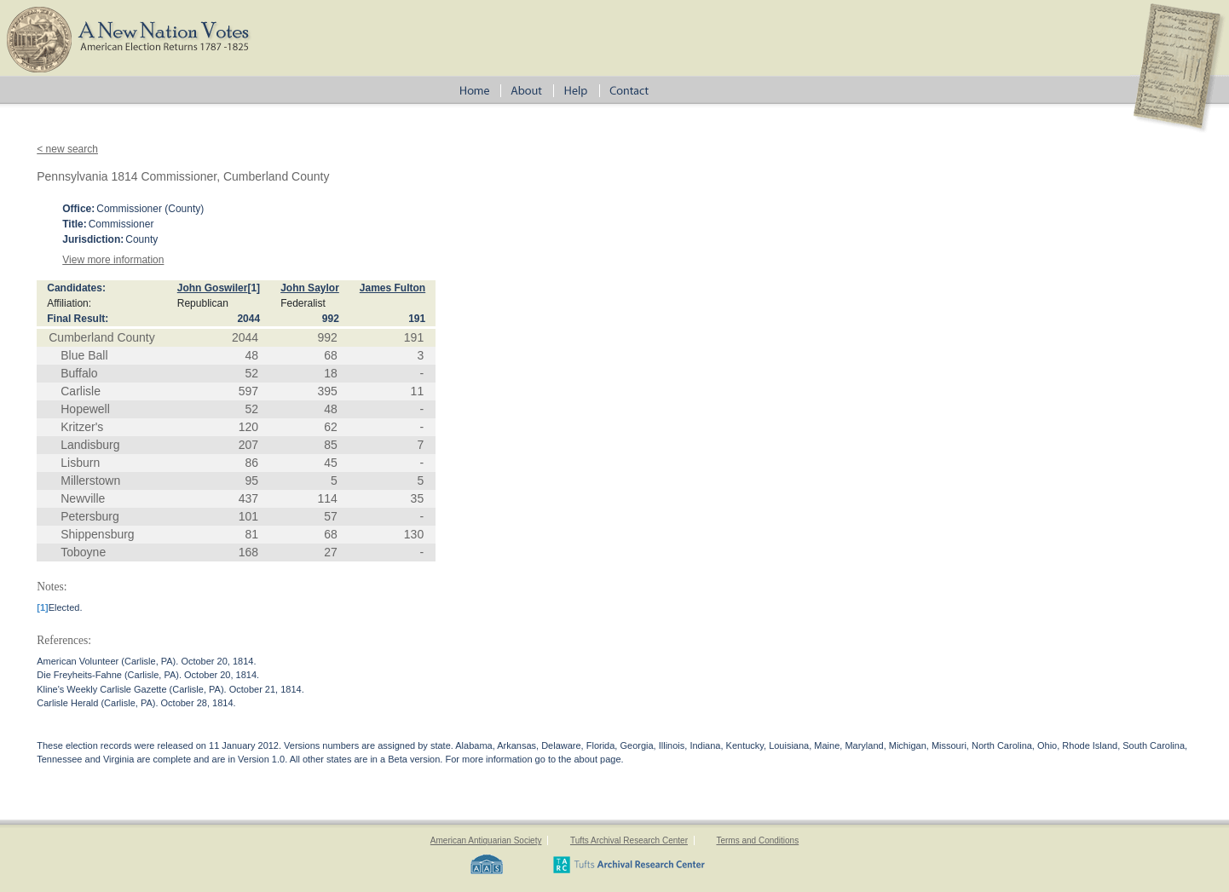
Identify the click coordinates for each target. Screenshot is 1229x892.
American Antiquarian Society (486, 840)
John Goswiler (212, 288)
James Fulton (392, 288)
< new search (67, 149)
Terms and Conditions (757, 840)
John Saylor (309, 288)
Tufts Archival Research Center (629, 840)
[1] (253, 288)
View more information (113, 260)
